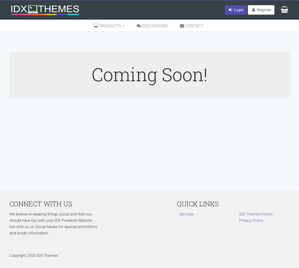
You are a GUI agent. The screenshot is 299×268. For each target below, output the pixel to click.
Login (236, 9)
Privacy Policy (251, 220)
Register (261, 9)
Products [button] (108, 25)
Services (186, 214)
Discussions (152, 25)
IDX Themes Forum (256, 214)
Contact (191, 25)
